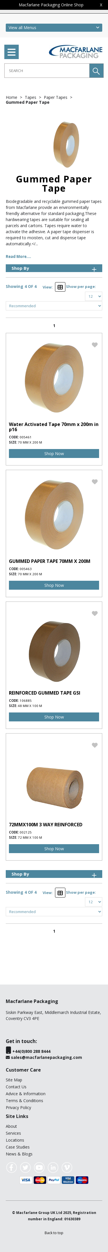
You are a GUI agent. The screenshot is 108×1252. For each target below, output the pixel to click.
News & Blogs (19, 1154)
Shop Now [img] (54, 453)
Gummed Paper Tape (28, 102)
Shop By (54, 268)
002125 (26, 832)
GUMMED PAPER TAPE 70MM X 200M (49, 561)
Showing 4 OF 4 (21, 286)
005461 (26, 437)
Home (12, 97)
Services (13, 1133)
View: (48, 287)
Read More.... (18, 256)
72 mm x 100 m (30, 837)
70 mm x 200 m (30, 442)
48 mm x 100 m (30, 706)
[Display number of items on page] (93, 296)
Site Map (14, 1080)
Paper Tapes (56, 97)
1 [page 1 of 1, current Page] (54, 325)
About (11, 1126)
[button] (96, 70)
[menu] (11, 52)
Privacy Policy (18, 1107)
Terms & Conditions (24, 1100)
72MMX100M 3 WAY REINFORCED (45, 824)
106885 (26, 700)
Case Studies (18, 1147)
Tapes (31, 97)
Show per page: (81, 286)
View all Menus (22, 27)
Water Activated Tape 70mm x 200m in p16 (53, 427)
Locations (15, 1140)
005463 (26, 569)
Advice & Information (26, 1093)
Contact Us (16, 1086)
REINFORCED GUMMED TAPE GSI (44, 693)
